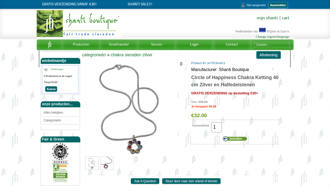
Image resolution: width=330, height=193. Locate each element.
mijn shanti (267, 18)
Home (49, 44)
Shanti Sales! (140, 4)
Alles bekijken (53, 112)
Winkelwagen (57, 69)
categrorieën (94, 55)
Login (194, 45)
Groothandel (119, 45)
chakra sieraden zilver (132, 55)
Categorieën (52, 120)
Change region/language (272, 37)
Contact (232, 45)
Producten (81, 45)
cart (285, 18)
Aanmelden (278, 5)
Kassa (51, 89)
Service (156, 45)
